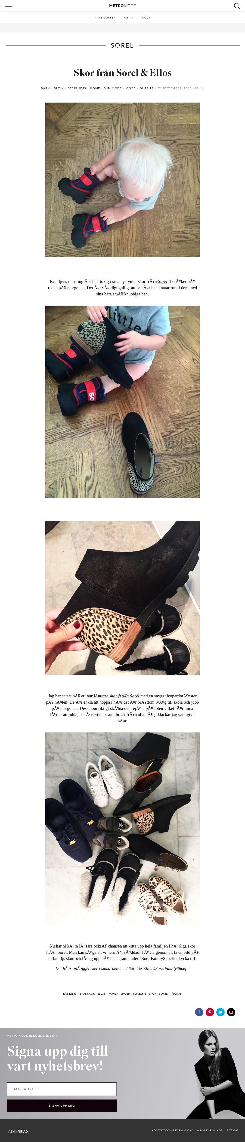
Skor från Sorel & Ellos (123, 74)
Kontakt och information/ (172, 1130)
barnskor (87, 994)
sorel (163, 994)
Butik (59, 88)
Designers (77, 88)
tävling (175, 994)
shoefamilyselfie (133, 994)
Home (95, 88)
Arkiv (129, 17)
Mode (131, 88)
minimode (113, 88)
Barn (45, 88)
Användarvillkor (210, 1130)
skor (152, 994)
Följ (146, 17)
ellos (101, 994)
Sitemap (233, 1130)
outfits (147, 88)
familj (113, 994)
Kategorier (105, 17)
